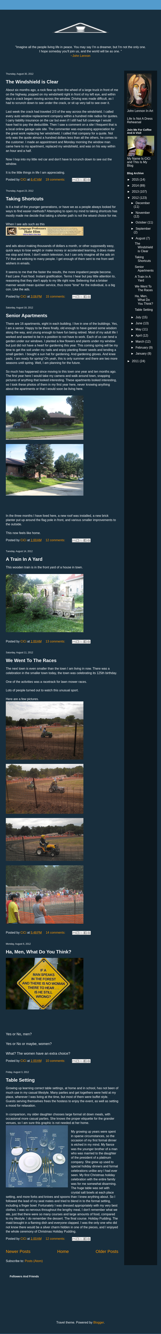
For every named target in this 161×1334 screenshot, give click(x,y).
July (139, 317)
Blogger (98, 1322)
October (141, 222)
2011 (136, 361)
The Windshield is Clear (32, 81)
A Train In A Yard (24, 559)
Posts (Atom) (34, 1261)
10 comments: (56, 1060)
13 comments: (56, 641)
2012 (136, 197)
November (143, 212)
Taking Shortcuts (24, 198)
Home (63, 1251)
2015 (136, 179)
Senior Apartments (26, 315)
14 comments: (56, 932)
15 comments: (56, 296)
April (139, 335)
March (140, 341)
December (143, 203)
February (142, 347)
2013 (136, 191)
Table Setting (20, 1080)
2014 (136, 185)
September (143, 228)
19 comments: (56, 179)
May (139, 329)
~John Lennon (80, 55)
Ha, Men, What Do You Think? (38, 951)
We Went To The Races (31, 660)
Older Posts (107, 1251)
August (141, 238)
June (139, 323)
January (141, 353)
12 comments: (56, 540)
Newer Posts (18, 1251)
